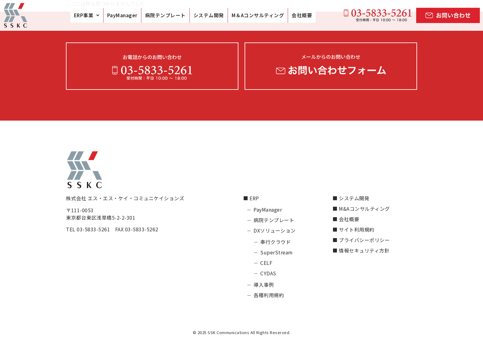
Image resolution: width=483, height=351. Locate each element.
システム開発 (208, 15)
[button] (86, 15)
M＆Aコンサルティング (258, 15)
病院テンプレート (165, 15)
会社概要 (302, 15)
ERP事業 (86, 15)
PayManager (122, 15)
